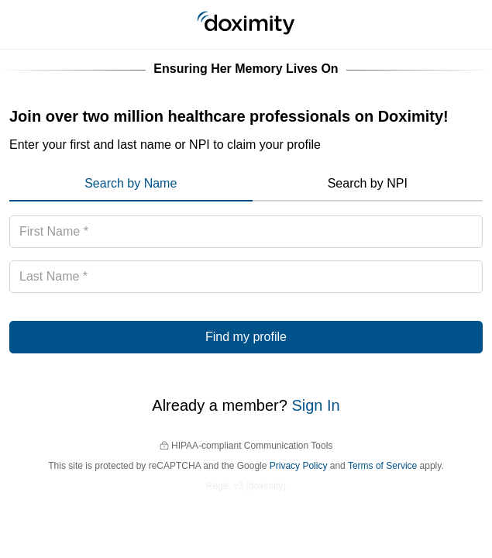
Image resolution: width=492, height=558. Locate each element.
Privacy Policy (299, 465)
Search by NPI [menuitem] (368, 183)
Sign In (315, 405)
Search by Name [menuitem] (130, 183)
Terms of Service (382, 465)
